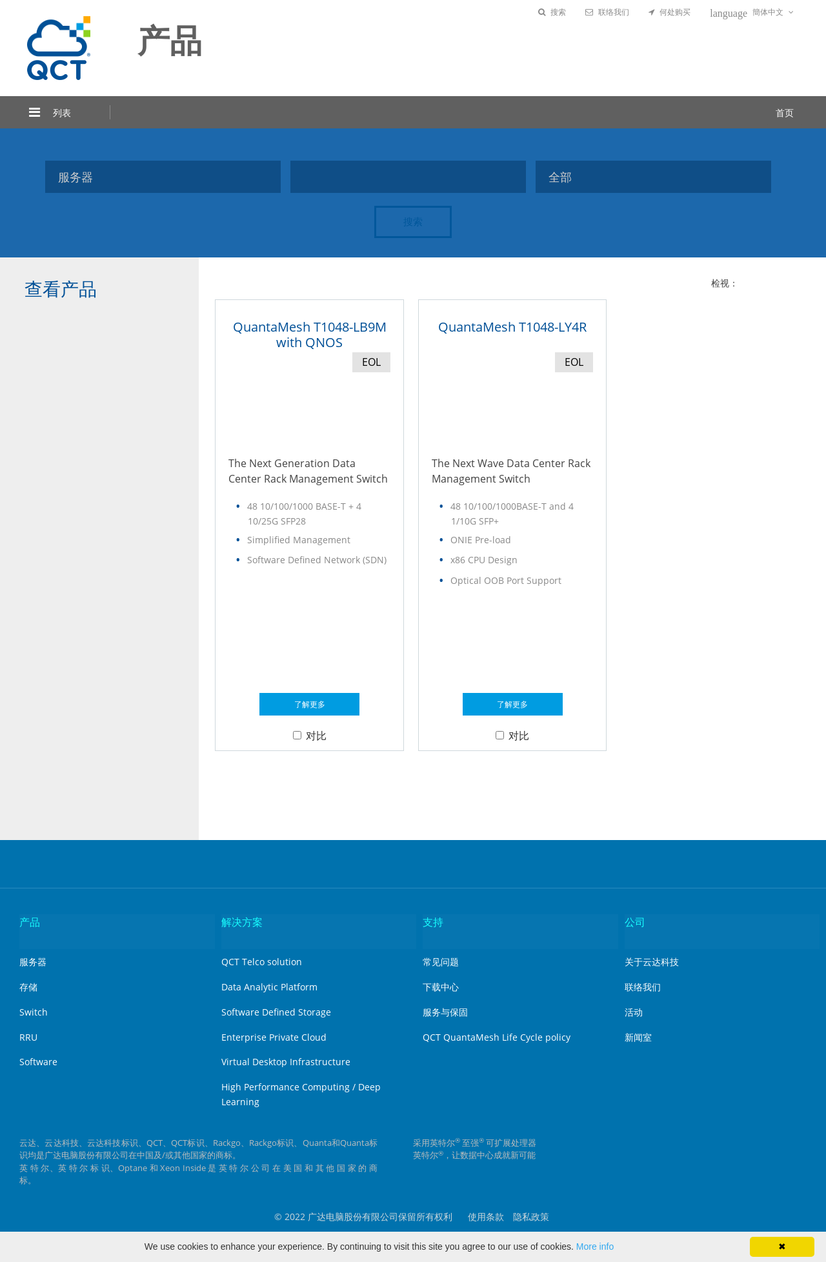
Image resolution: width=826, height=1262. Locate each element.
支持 (433, 922)
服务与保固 (445, 1012)
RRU (28, 1037)
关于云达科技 (652, 962)
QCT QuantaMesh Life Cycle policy (496, 1037)
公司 (635, 922)
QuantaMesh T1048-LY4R (512, 327)
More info (595, 1246)
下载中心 (441, 987)
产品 (29, 922)
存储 (28, 987)
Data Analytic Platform (269, 987)
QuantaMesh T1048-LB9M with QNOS (310, 334)
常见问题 (441, 962)
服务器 (32, 962)
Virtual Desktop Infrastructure (285, 1062)
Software (38, 1062)
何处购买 (669, 11)
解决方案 (242, 922)
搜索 (552, 11)
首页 (785, 112)
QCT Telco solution (261, 962)
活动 (634, 1012)
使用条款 (486, 1216)
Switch (33, 1012)
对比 (310, 735)
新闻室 (638, 1037)
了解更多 (309, 704)
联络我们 (607, 11)
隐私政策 (531, 1216)
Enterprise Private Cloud (274, 1037)
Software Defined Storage (276, 1012)
